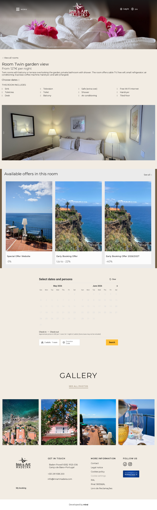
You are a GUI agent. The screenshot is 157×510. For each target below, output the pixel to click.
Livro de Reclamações (101, 488)
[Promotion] (72, 343)
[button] (3, 132)
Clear (112, 279)
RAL (93, 480)
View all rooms (11, 58)
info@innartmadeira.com (60, 479)
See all (147, 175)
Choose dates (10, 79)
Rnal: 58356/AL (98, 484)
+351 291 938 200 (56, 474)
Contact (95, 463)
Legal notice (97, 467)
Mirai (85, 504)
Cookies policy (98, 472)
